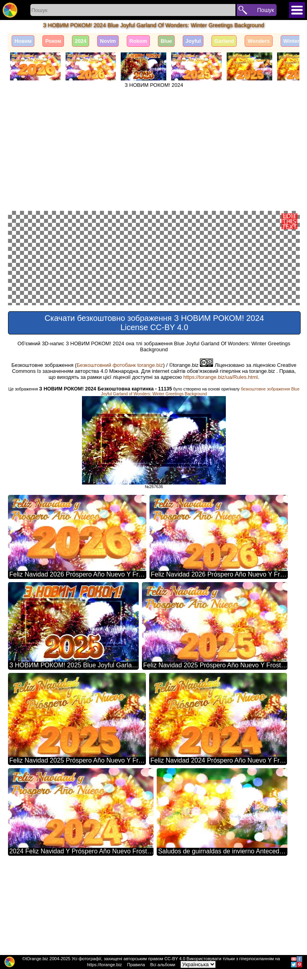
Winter (291, 41)
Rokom (138, 41)
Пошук (265, 10)
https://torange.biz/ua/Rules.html (220, 463)
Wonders (258, 41)
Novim (108, 41)
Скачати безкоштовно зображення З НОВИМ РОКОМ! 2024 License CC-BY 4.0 (154, 408)
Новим (23, 41)
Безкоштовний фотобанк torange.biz (120, 451)
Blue (166, 41)
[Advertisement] (154, 148)
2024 (80, 41)
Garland (224, 41)
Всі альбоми (162, 964)
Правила (136, 964)
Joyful (193, 41)
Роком (53, 41)
